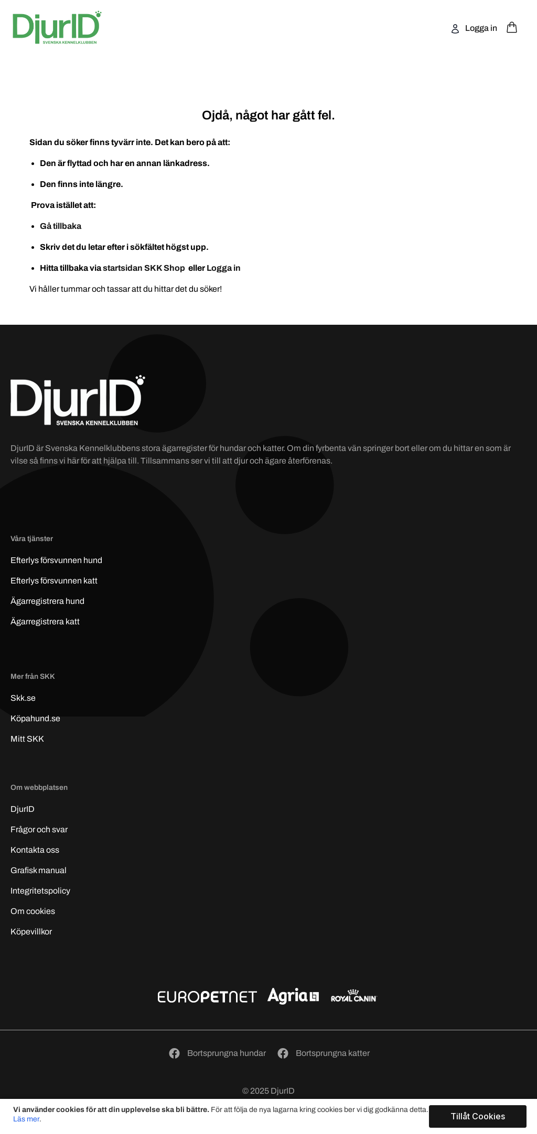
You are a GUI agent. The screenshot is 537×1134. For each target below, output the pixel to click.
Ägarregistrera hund (47, 601)
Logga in (480, 28)
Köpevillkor (31, 931)
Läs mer (26, 1119)
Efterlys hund (56, 560)
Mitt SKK (27, 738)
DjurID (22, 809)
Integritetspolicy (40, 890)
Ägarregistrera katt (45, 621)
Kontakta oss (34, 849)
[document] (270, 1116)
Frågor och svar (39, 829)
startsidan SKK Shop (145, 267)
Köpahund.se (35, 718)
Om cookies (32, 911)
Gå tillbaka (60, 226)
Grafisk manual (38, 870)
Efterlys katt (54, 580)
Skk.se (23, 697)
